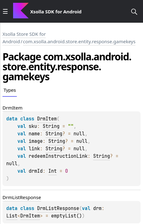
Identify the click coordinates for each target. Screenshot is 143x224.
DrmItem (47, 119)
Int (52, 171)
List (11, 216)
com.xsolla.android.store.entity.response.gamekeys (79, 41)
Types (9, 90)
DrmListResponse (58, 208)
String (51, 126)
